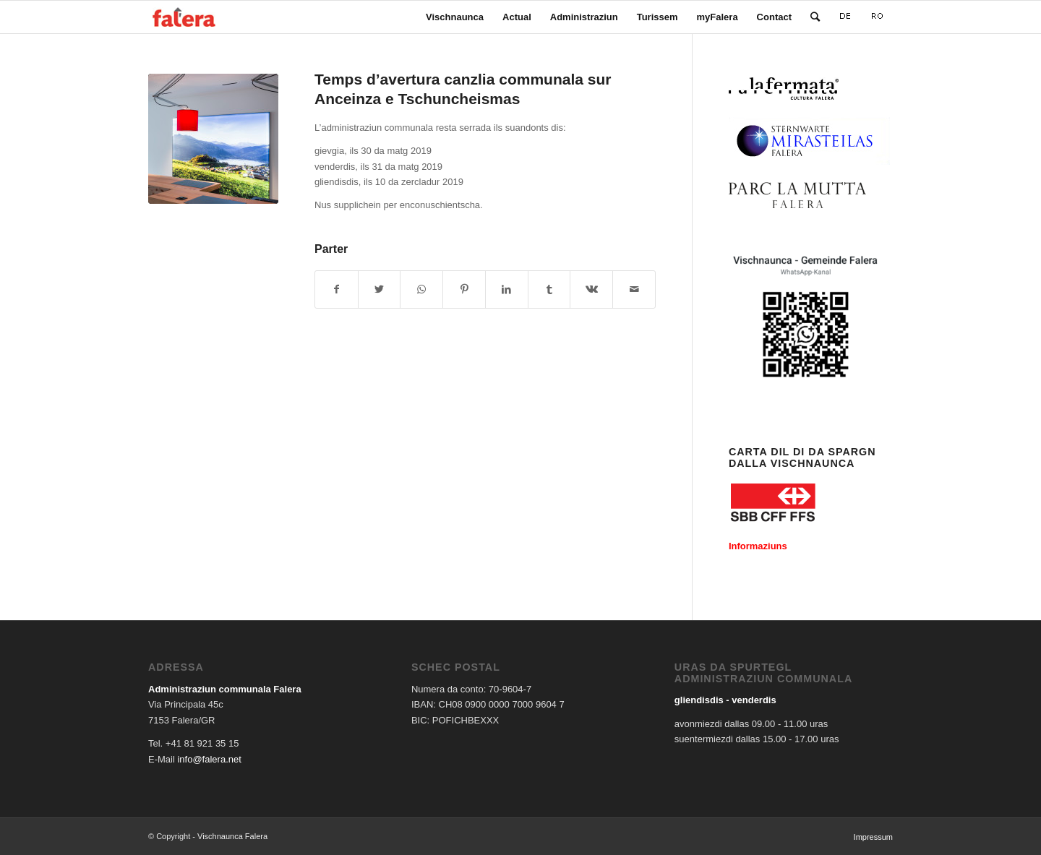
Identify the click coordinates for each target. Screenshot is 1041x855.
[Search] (815, 17)
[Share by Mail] (634, 289)
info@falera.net (209, 759)
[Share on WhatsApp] (421, 289)
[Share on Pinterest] (464, 289)
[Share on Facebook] (336, 289)
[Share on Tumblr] (549, 289)
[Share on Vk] (591, 289)
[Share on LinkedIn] (507, 289)
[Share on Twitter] (379, 289)
